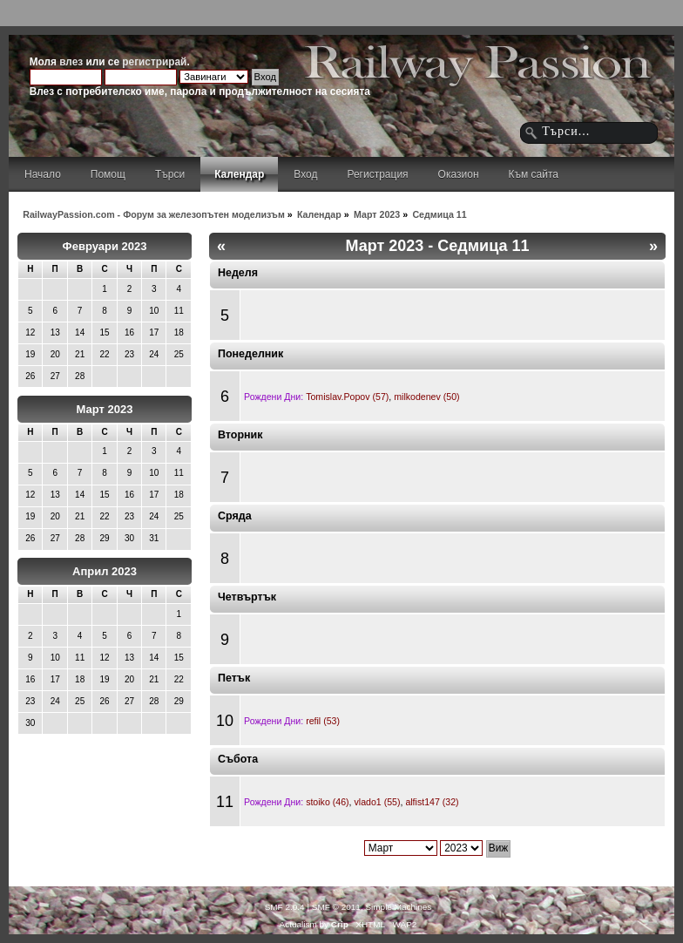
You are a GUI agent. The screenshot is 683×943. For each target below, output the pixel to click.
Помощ (108, 174)
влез (71, 62)
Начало (42, 174)
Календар (239, 174)
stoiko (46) (327, 802)
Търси (170, 174)
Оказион (458, 174)
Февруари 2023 (105, 246)
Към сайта (534, 174)
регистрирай (154, 62)
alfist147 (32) (431, 802)
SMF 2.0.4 (285, 907)
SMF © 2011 (336, 907)
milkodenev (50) (426, 396)
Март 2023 (105, 409)
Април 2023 (104, 571)
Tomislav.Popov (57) (347, 396)
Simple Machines (398, 907)
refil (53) (323, 721)
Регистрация (377, 174)
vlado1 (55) (377, 802)
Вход (305, 174)
